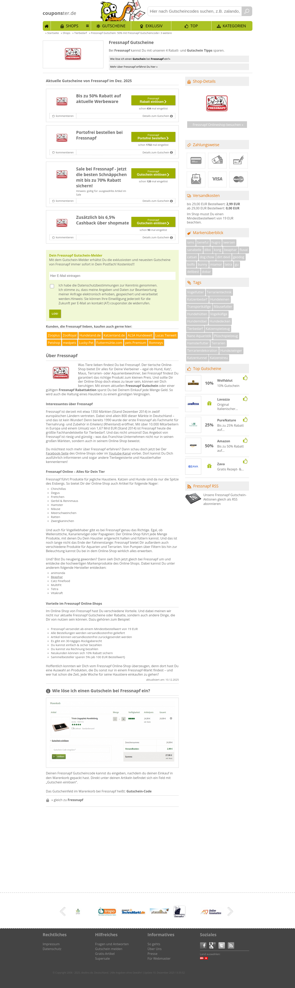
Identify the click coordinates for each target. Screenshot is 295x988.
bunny (202, 264)
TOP (194, 26)
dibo (207, 250)
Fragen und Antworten (112, 944)
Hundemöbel (197, 321)
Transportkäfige (199, 306)
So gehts (154, 944)
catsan (192, 257)
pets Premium (135, 343)
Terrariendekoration (202, 350)
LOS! (55, 313)
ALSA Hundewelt (140, 335)
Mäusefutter (223, 306)
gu (237, 264)
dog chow (207, 257)
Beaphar (57, 577)
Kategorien (234, 26)
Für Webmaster (159, 958)
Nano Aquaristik (199, 336)
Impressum (51, 944)
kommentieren (64, 116)
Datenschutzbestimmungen (98, 285)
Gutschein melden (108, 949)
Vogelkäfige (218, 314)
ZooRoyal (70, 335)
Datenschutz (52, 949)
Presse (152, 953)
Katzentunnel (197, 358)
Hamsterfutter (197, 343)
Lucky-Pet (86, 343)
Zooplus (54, 335)
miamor (216, 264)
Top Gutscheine (207, 368)
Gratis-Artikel (105, 953)
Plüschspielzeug (226, 336)
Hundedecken (220, 321)
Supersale (102, 958)
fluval (244, 250)
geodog (238, 257)
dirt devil (223, 257)
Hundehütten (197, 314)
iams (190, 242)
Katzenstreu (219, 358)
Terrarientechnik (219, 292)
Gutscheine (114, 26)
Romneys (156, 343)
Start (47, 25)
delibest (193, 271)
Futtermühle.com (109, 343)
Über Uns (155, 949)
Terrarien (218, 343)
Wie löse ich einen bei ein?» (140, 59)
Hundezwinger (231, 350)
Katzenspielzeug (218, 328)
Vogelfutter (195, 292)
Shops (72, 26)
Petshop (54, 343)
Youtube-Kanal (120, 453)
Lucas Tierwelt (166, 335)
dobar (206, 271)
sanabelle (194, 250)
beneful (203, 242)
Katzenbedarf (197, 299)
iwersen (229, 242)
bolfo (191, 264)
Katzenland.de (114, 335)
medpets (69, 343)
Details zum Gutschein (156, 116)
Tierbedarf (195, 328)
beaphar (230, 250)
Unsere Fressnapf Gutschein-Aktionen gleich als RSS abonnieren (224, 499)
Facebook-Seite (57, 453)
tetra (228, 264)
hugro (215, 242)
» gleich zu (67, 800)
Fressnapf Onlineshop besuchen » (218, 124)
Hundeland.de (90, 335)
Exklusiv (153, 26)
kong (217, 250)
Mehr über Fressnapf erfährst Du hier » (133, 66)
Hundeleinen (219, 299)
